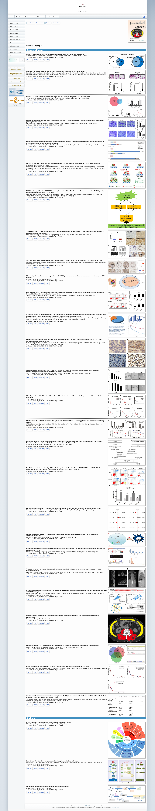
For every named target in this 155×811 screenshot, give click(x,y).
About (18, 17)
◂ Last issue (30, 23)
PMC (47, 60)
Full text (29, 60)
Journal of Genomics (16, 82)
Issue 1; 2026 (14, 36)
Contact (55, 17)
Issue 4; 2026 (14, 26)
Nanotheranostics (16, 85)
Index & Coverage (15, 52)
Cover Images (14, 49)
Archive (48, 23)
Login (48, 17)
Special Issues (14, 56)
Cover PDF (56, 23)
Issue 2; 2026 (14, 33)
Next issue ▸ (40, 23)
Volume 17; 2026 (15, 39)
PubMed (41, 60)
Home (11, 17)
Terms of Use (115, 807)
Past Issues (13, 43)
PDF (35, 60)
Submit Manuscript (38, 17)
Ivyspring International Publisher (82, 806)
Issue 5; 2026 (14, 23)
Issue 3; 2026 (14, 30)
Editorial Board (14, 46)
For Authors (26, 17)
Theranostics (16, 78)
